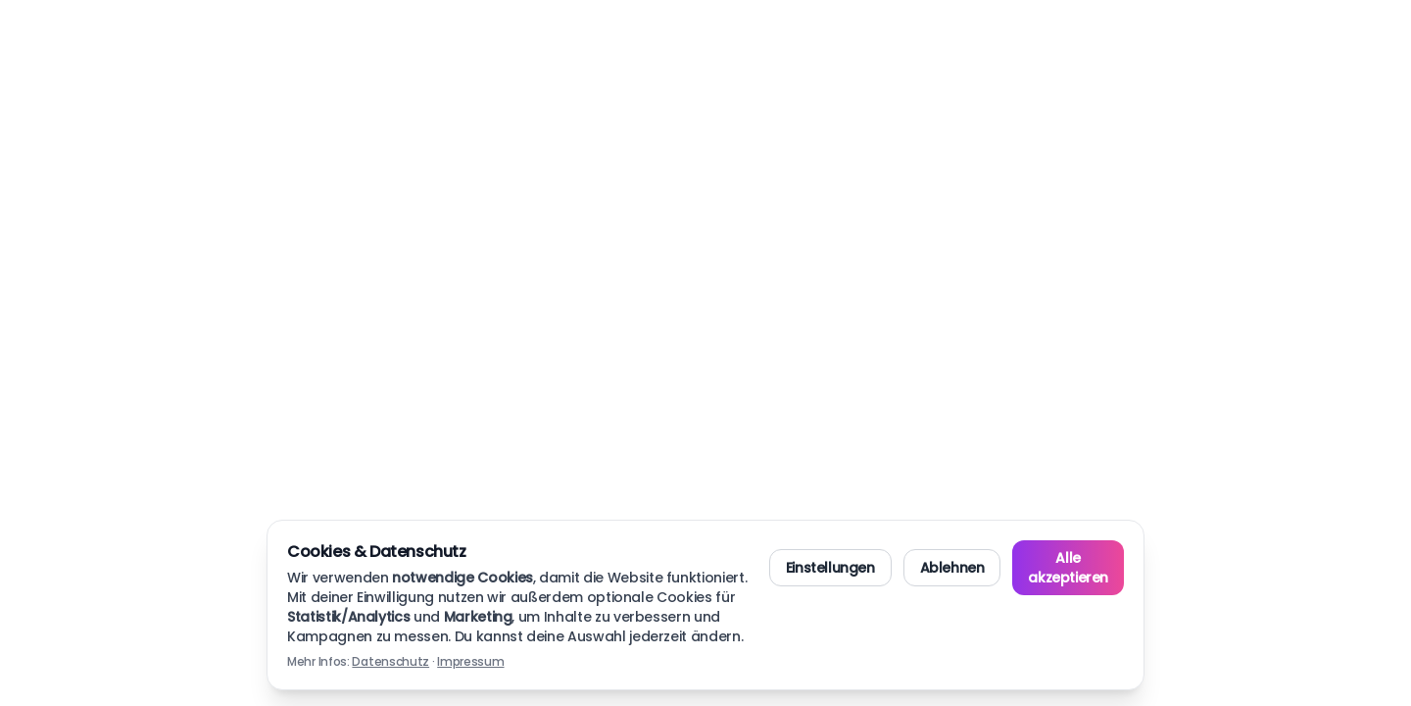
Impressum (470, 661)
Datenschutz (390, 661)
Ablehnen (952, 568)
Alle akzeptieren (1068, 567)
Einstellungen (830, 568)
